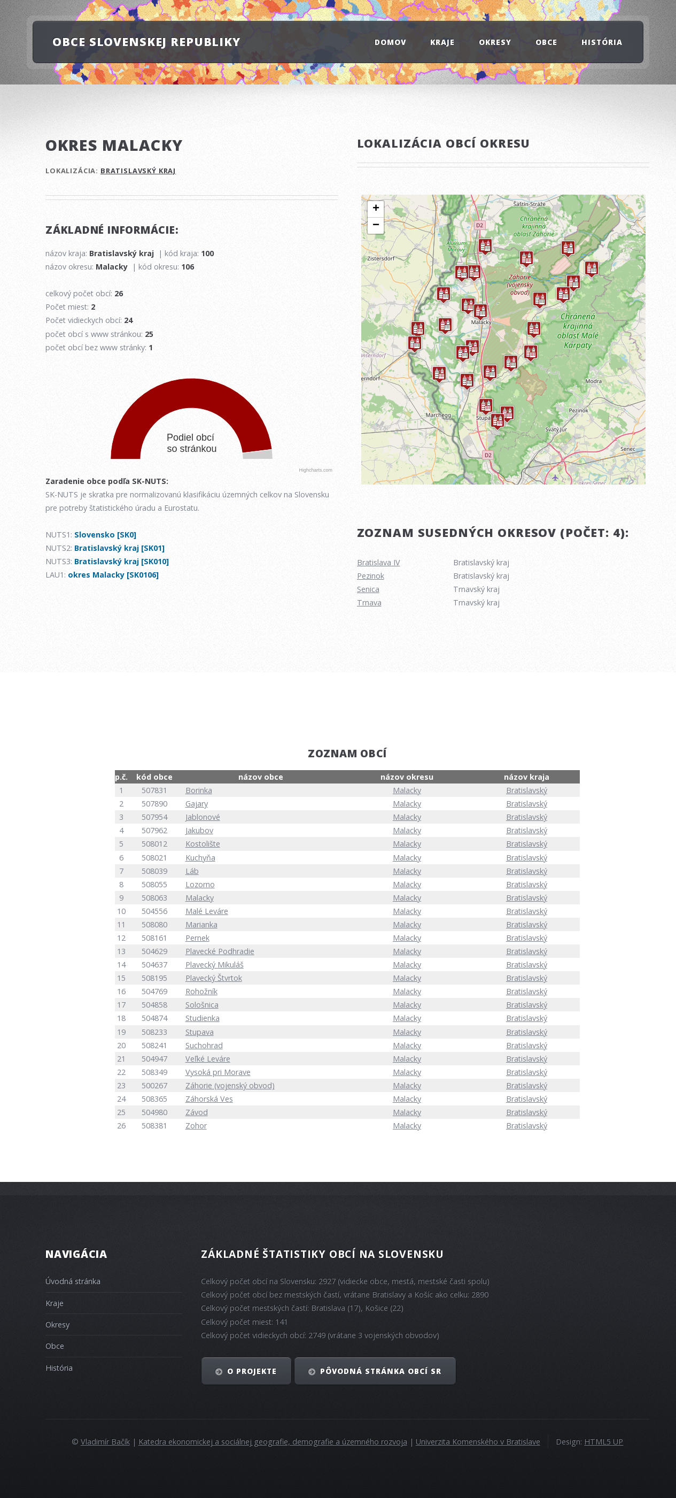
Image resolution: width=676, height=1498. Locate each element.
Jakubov (199, 830)
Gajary (196, 803)
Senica (368, 589)
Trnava (369, 602)
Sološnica (202, 1005)
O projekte (252, 1371)
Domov (390, 41)
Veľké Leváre (207, 1059)
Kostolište (202, 844)
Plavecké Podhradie (219, 951)
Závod (196, 1112)
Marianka (201, 924)
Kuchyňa (200, 857)
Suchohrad (204, 1045)
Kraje (442, 41)
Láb (192, 871)
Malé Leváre (206, 911)
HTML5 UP (603, 1441)
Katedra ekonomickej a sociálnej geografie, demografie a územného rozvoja (272, 1441)
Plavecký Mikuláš (214, 964)
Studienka (202, 1018)
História (602, 41)
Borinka (198, 790)
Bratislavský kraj (138, 170)
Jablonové (202, 817)
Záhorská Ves (209, 1099)
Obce (546, 41)
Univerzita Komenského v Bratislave (478, 1441)
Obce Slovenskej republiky (146, 41)
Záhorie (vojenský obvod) (230, 1085)
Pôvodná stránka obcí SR (381, 1371)
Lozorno (200, 884)
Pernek (197, 938)
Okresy (495, 41)
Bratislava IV (378, 562)
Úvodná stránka (72, 1281)
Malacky (407, 790)
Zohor (196, 1125)
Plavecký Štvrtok (213, 978)
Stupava (199, 1032)
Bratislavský (526, 790)
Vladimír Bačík (105, 1441)
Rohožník (201, 991)
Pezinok (370, 576)
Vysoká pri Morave (218, 1072)
